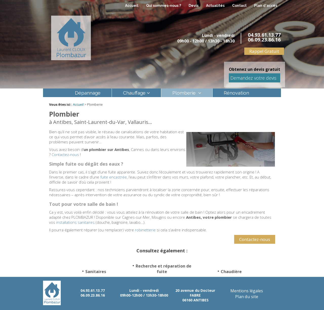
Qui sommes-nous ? (163, 6)
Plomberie (184, 93)
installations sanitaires (75, 222)
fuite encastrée (113, 177)
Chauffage (134, 93)
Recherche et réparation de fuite (163, 268)
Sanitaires (95, 271)
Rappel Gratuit (264, 51)
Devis (193, 6)
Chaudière (231, 271)
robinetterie (145, 229)
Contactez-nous (65, 154)
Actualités (215, 6)
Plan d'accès (265, 6)
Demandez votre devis (253, 78)
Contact (239, 6)
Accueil (131, 6)
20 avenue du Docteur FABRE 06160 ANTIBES (195, 295)
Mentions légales (246, 290)
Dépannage (87, 93)
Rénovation (236, 93)
